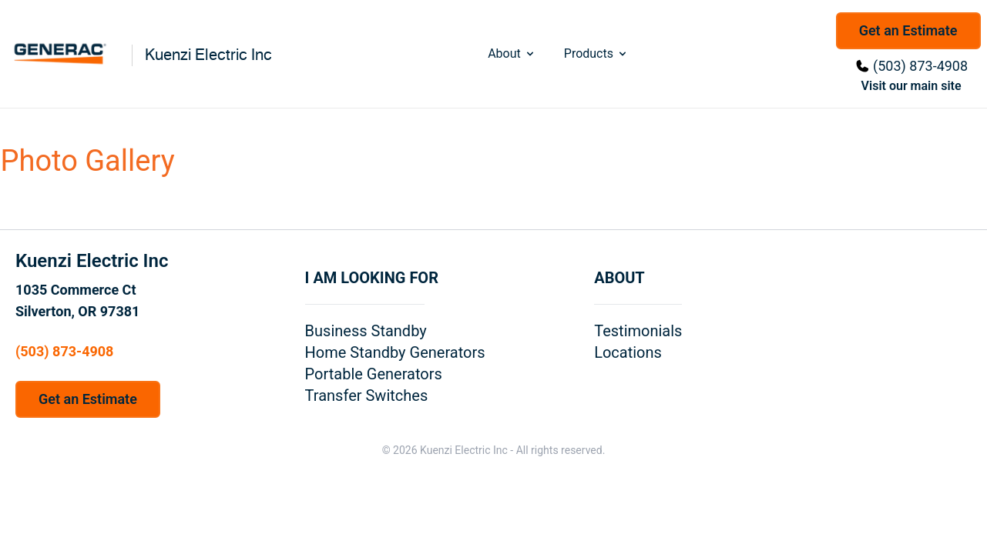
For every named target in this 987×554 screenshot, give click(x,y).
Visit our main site (911, 85)
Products (596, 53)
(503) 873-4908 (920, 66)
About (512, 53)
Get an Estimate (908, 30)
